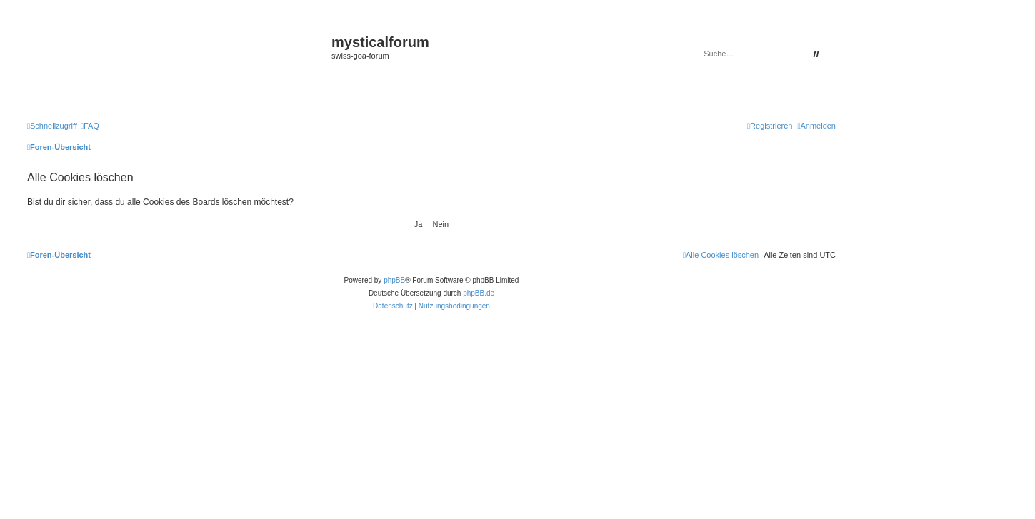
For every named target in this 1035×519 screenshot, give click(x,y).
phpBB (394, 280)
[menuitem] (90, 125)
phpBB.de (478, 293)
